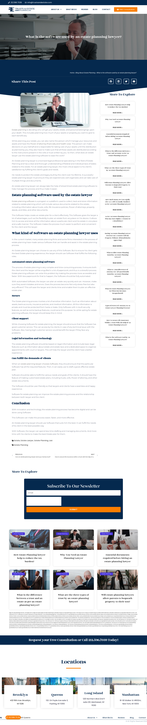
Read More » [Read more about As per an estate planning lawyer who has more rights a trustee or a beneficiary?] (118, 227)
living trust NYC (81, 612)
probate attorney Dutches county (85, 614)
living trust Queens (89, 612)
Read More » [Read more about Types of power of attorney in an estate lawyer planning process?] (118, 314)
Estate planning (19, 130)
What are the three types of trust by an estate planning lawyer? (118, 169)
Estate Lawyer (27, 440)
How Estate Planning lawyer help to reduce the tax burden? (117, 106)
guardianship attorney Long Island (16, 626)
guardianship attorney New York (31, 626)
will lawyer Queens (59, 621)
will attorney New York (113, 619)
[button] (111, 81)
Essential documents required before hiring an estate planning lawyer (117, 136)
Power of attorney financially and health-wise (50, 144)
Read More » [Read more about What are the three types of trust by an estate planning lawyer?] (118, 176)
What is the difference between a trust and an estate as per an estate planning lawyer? (117, 153)
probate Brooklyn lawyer (88, 616)
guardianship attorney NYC (44, 626)
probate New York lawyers (111, 622)
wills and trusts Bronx (78, 621)
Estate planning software (23, 201)
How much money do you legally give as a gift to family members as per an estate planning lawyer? (118, 201)
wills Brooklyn (25, 622)
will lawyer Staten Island (68, 621)
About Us (56, 9)
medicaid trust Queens (23, 614)
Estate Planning (41, 440)
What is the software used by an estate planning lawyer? (117, 338)
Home (72, 73)
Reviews (84, 9)
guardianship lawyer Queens (15, 627)
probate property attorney (121, 617)
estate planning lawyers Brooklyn (25, 624)
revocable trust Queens (71, 619)
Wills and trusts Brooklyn (88, 621)
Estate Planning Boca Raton (33, 622)
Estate (17, 440)
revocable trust (79, 619)
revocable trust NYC (61, 619)
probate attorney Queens (25, 616)
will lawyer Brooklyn (23, 621)
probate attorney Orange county (126, 614)
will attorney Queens (131, 619)
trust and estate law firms (123, 622)
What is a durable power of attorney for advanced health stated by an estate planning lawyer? (117, 273)
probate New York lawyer (90, 617)
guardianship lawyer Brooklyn (85, 626)
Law (50, 440)
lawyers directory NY (40, 619)
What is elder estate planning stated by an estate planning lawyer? (118, 254)
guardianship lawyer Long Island (99, 626)
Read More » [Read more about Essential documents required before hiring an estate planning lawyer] (118, 144)
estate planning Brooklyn (37, 624)
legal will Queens (37, 612)
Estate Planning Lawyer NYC (126, 626)
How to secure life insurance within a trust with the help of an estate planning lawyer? (118, 322)
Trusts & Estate (25, 8)
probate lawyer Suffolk (52, 617)
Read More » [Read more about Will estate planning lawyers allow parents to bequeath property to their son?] (118, 193)
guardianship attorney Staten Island (71, 626)
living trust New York (73, 612)
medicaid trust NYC (13, 614)
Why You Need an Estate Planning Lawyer (117, 120)
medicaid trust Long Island (120, 612)
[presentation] (43, 501)
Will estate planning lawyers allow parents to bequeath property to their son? (118, 185)
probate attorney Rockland (37, 616)
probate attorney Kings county (99, 614)
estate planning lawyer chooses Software (39, 364)
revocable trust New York (50, 619)
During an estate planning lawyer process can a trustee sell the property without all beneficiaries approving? (118, 236)
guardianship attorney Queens (57, 626)
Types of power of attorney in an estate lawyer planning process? (117, 307)
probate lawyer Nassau (124, 616)
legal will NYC (30, 612)
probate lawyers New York (19, 617)
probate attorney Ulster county (75, 616)
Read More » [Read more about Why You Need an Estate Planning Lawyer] (118, 127)
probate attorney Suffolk (48, 616)
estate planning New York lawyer (96, 624)
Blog (95, 9)
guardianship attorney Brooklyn (125, 624)
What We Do (71, 9)
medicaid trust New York (131, 612)
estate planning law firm (23, 10)
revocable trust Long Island (29, 619)
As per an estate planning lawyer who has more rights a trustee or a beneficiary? (117, 218)
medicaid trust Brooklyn (109, 612)
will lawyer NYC (50, 621)
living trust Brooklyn (55, 612)
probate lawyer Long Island (112, 616)
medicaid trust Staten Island (34, 614)
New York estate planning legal (47, 614)
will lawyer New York (42, 621)
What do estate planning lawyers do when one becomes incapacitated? (117, 291)
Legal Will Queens (22, 717)
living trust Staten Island (98, 612)
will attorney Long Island (103, 619)
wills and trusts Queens (131, 621)
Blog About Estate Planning (85, 73)
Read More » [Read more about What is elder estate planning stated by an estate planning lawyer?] (118, 263)
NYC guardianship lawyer (72, 614)
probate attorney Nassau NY (112, 614)
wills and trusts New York (111, 621)
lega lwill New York (22, 612)
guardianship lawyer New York (113, 626)
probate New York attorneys (78, 617)
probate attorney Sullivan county (61, 616)
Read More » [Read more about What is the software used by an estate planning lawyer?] (118, 345)
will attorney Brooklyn (93, 619)
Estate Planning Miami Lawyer (64, 622)
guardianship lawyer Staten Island (29, 627)
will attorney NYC (122, 619)
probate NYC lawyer (100, 617)
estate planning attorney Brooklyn (81, 624)
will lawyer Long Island (33, 621)
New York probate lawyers (60, 614)
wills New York (81, 622)
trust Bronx (85, 619)
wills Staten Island (88, 622)
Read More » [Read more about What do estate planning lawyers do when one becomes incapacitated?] (118, 299)
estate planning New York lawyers (111, 624)
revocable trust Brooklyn (18, 619)
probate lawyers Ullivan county (64, 617)
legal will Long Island (13, 612)
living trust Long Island (64, 612)
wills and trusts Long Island (100, 621)
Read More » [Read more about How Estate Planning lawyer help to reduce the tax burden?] (118, 113)
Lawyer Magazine (54, 622)
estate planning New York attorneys (66, 624)
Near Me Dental (40, 627)
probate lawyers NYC (29, 617)
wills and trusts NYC (121, 621)
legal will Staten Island (46, 612)
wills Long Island (74, 622)
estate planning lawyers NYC (99, 622)
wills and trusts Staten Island (15, 622)
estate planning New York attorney (50, 624)
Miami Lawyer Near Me (45, 622)
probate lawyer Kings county (100, 616)
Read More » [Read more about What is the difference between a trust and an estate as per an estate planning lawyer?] (118, 161)
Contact (106, 9)
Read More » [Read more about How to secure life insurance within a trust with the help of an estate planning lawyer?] (118, 331)
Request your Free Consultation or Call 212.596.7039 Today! (73, 639)
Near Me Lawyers (48, 627)
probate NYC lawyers (110, 617)
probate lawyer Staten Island (41, 617)
